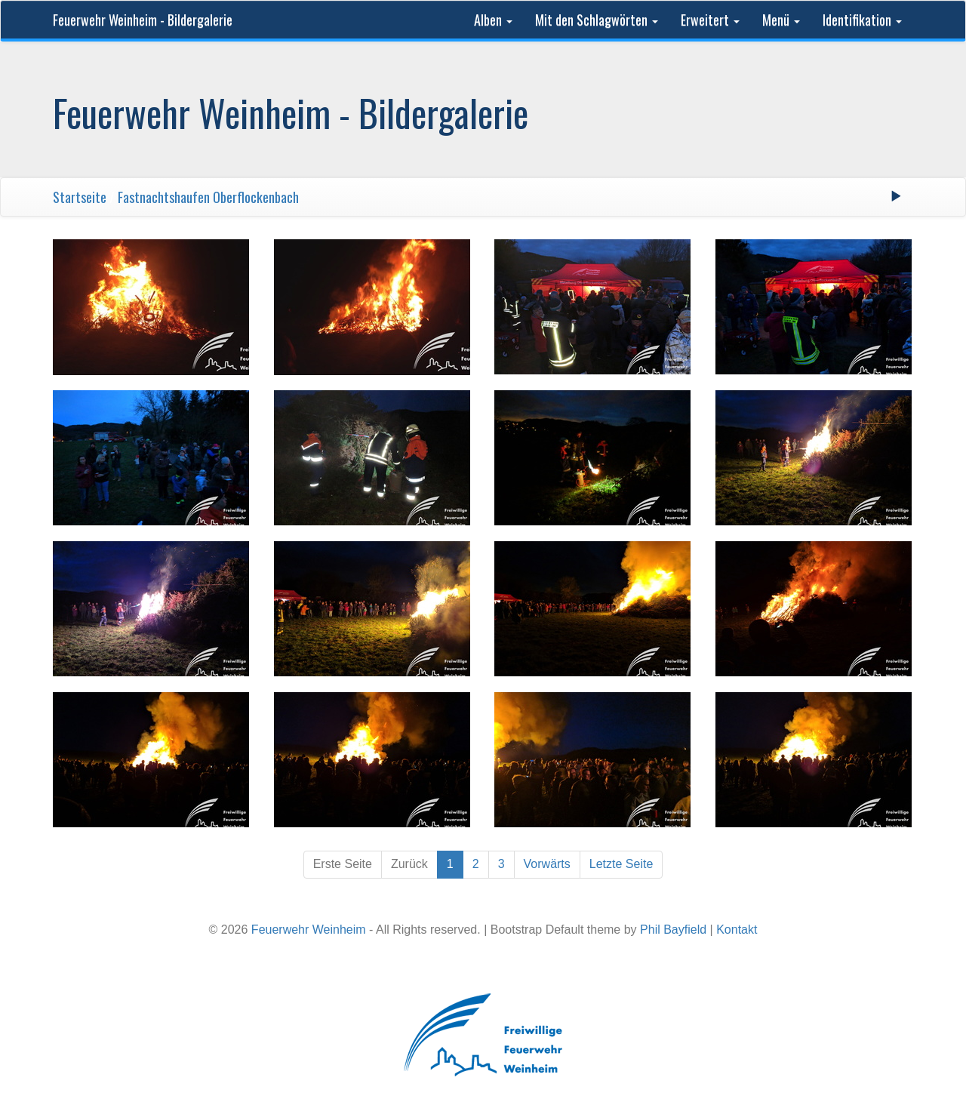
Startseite (79, 197)
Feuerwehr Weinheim (308, 929)
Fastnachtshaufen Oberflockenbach (208, 197)
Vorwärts (547, 863)
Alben (493, 19)
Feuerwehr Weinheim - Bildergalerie (142, 19)
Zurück (409, 863)
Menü (781, 19)
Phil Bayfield (673, 929)
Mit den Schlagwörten (596, 19)
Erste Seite (342, 863)
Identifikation (862, 19)
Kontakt (736, 929)
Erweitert (710, 19)
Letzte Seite (621, 863)
